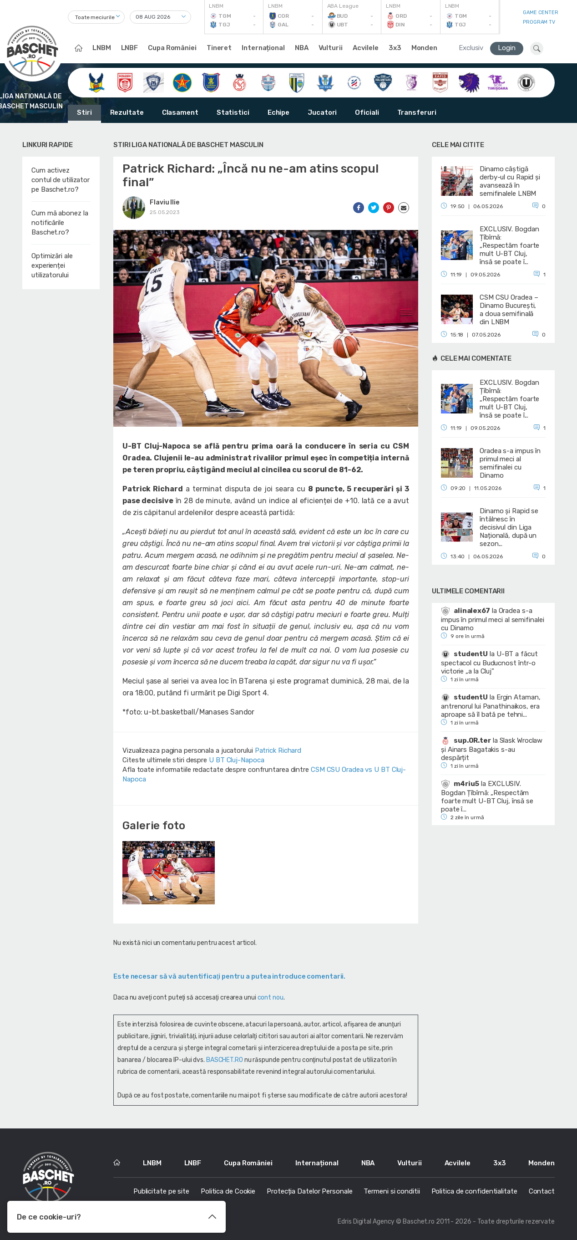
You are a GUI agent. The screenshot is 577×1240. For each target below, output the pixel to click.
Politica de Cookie (228, 1191)
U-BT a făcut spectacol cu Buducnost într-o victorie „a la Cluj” (489, 662)
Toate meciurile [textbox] (95, 17)
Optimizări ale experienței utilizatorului (52, 265)
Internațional (263, 48)
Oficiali (367, 112)
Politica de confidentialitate (474, 1191)
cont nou (270, 997)
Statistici (233, 112)
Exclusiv (471, 48)
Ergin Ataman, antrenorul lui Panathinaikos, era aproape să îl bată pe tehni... (490, 706)
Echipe (278, 112)
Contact (542, 1191)
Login (507, 48)
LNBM (101, 48)
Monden (424, 48)
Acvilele (366, 48)
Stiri (84, 112)
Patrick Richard (278, 750)
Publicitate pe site (161, 1191)
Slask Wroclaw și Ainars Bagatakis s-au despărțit (491, 749)
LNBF (129, 48)
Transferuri (416, 112)
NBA (302, 48)
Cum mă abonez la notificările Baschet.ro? (59, 222)
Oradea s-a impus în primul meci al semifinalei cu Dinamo (492, 619)
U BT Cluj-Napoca (236, 760)
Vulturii (331, 48)
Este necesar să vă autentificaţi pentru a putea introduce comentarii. (229, 976)
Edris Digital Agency (366, 1221)
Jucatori (322, 112)
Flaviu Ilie (164, 202)
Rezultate (127, 112)
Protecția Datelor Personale (309, 1191)
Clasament (180, 112)
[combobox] (96, 17)
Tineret (219, 48)
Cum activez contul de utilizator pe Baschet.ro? (60, 180)
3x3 (395, 48)
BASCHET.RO (224, 1060)
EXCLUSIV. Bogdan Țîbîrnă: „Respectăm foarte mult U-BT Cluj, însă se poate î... (487, 796)
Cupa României (172, 48)
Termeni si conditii (392, 1191)
